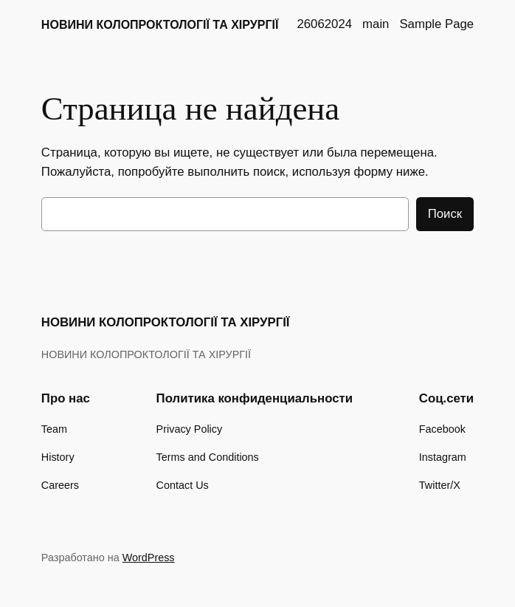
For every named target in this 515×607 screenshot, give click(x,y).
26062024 (324, 24)
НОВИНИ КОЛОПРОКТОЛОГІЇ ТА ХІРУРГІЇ (160, 24)
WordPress (148, 557)
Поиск (445, 214)
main (375, 24)
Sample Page (436, 24)
